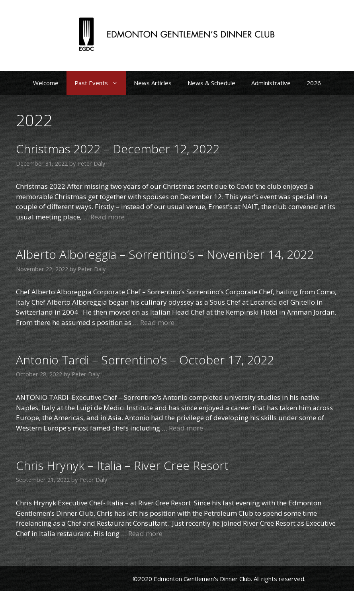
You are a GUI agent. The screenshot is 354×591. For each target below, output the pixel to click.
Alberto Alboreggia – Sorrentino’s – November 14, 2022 (165, 254)
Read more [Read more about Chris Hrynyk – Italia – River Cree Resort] (145, 533)
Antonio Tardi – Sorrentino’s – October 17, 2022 (145, 360)
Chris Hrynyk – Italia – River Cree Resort (122, 465)
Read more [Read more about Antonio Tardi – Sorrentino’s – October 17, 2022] (186, 427)
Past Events (100, 83)
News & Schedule (211, 83)
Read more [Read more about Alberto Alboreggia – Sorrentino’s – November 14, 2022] (157, 322)
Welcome (46, 83)
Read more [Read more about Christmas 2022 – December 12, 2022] (107, 216)
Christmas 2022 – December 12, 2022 (117, 149)
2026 (314, 83)
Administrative (271, 83)
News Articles (153, 83)
